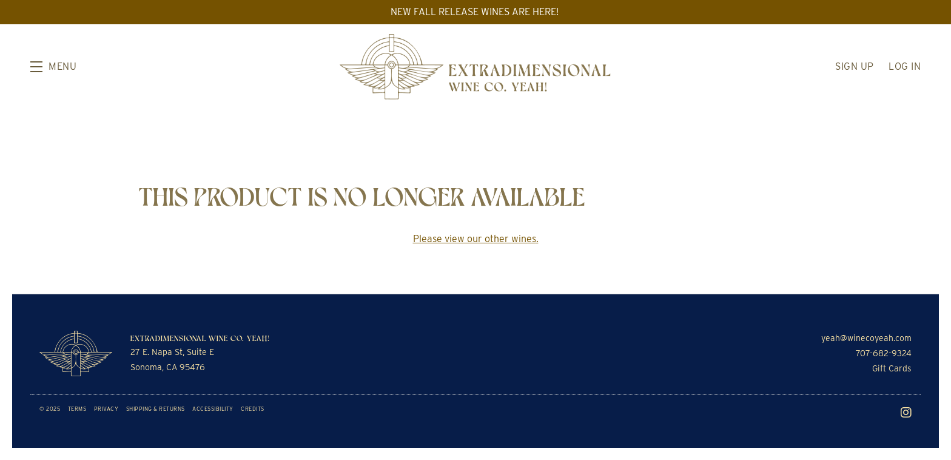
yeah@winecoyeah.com (866, 338)
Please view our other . (476, 239)
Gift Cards (892, 368)
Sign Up (854, 66)
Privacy (106, 408)
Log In (905, 66)
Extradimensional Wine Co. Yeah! (475, 66)
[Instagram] (906, 412)
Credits (252, 408)
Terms (77, 408)
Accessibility (213, 408)
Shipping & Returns (155, 408)
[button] (53, 66)
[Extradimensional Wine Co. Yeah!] (75, 353)
